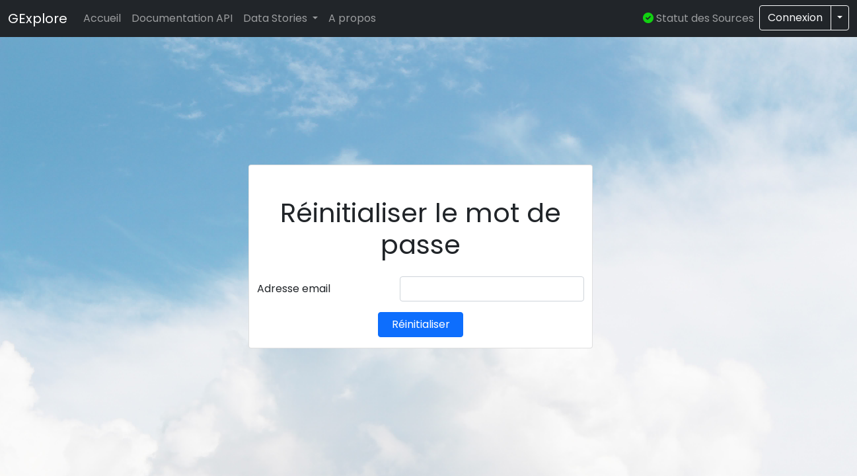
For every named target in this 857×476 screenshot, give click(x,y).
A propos (352, 18)
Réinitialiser (421, 324)
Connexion (795, 17)
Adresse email (293, 288)
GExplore (37, 18)
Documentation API (182, 18)
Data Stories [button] (276, 18)
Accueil (102, 18)
